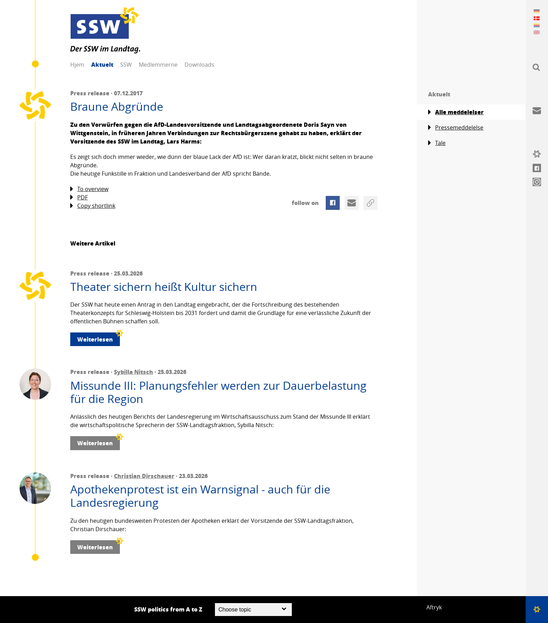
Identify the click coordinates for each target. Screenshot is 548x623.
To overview (89, 189)
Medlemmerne (158, 64)
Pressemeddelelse (455, 128)
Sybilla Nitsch (133, 371)
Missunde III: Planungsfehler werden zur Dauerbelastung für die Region (218, 392)
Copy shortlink (92, 206)
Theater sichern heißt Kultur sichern (163, 286)
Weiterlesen (98, 337)
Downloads (199, 64)
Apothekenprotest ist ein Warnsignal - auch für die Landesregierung (200, 496)
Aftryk (434, 607)
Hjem (77, 64)
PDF (79, 197)
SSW (126, 64)
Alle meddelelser (456, 112)
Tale (437, 143)
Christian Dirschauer (144, 475)
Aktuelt (102, 64)
